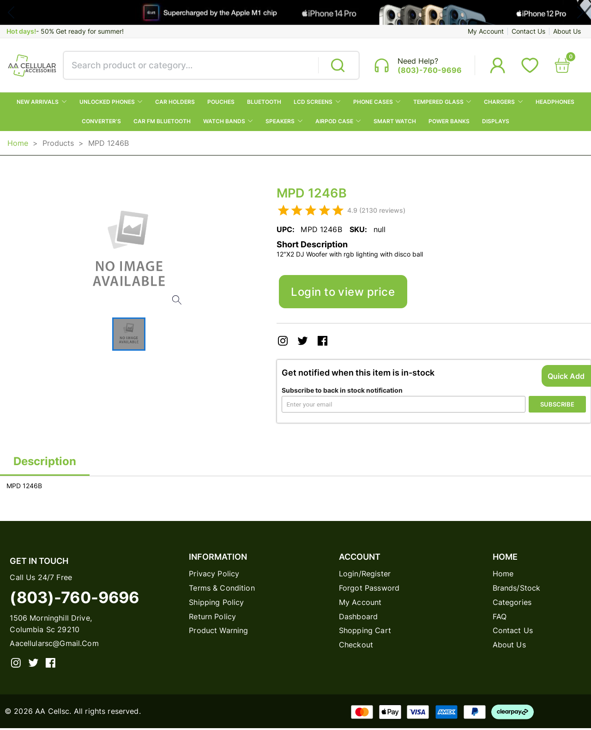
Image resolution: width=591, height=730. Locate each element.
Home (17, 143)
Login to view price (343, 292)
